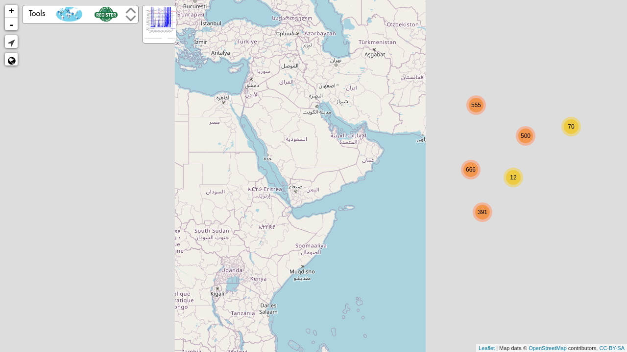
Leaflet (487, 348)
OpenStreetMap (548, 348)
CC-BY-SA (612, 348)
